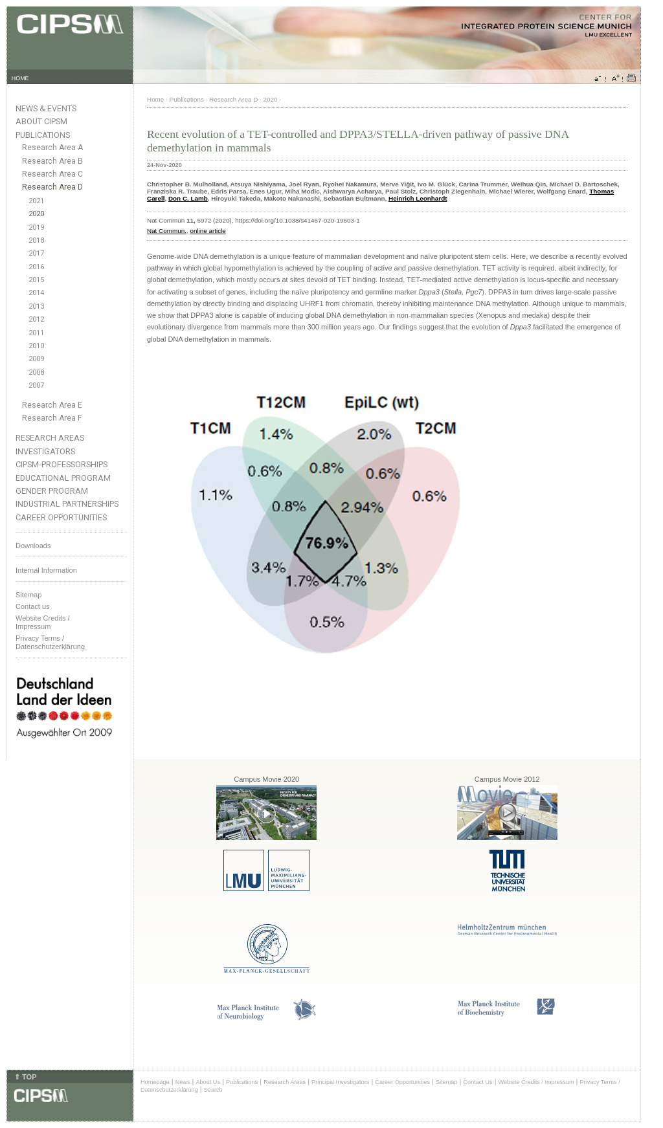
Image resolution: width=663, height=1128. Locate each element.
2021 (36, 201)
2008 (36, 372)
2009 (36, 359)
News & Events (46, 108)
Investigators (45, 451)
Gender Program (52, 491)
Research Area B (52, 161)
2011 (36, 333)
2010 (36, 346)
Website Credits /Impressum (43, 622)
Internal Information (46, 570)
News (182, 1082)
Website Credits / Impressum (536, 1082)
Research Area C (52, 174)
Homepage (155, 1082)
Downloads (33, 545)
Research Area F (52, 418)
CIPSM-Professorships (61, 464)
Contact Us (477, 1082)
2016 (36, 267)
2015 (36, 280)
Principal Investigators (340, 1082)
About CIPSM (41, 121)
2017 (36, 253)
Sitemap (28, 595)
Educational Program (63, 478)
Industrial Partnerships (67, 504)
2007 (36, 385)
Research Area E (52, 405)
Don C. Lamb (188, 198)
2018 (36, 240)
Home (155, 99)
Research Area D (52, 187)
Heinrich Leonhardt (417, 198)
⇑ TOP (25, 1077)
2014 (36, 293)
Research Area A (52, 147)
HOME (20, 78)
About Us (208, 1082)
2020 (36, 214)
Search (213, 1090)
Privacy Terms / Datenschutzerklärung (50, 642)
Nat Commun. (166, 230)
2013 (36, 306)
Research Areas (50, 438)
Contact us (33, 606)
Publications (43, 135)
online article (207, 230)
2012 (36, 319)
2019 (36, 227)
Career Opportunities (61, 517)
